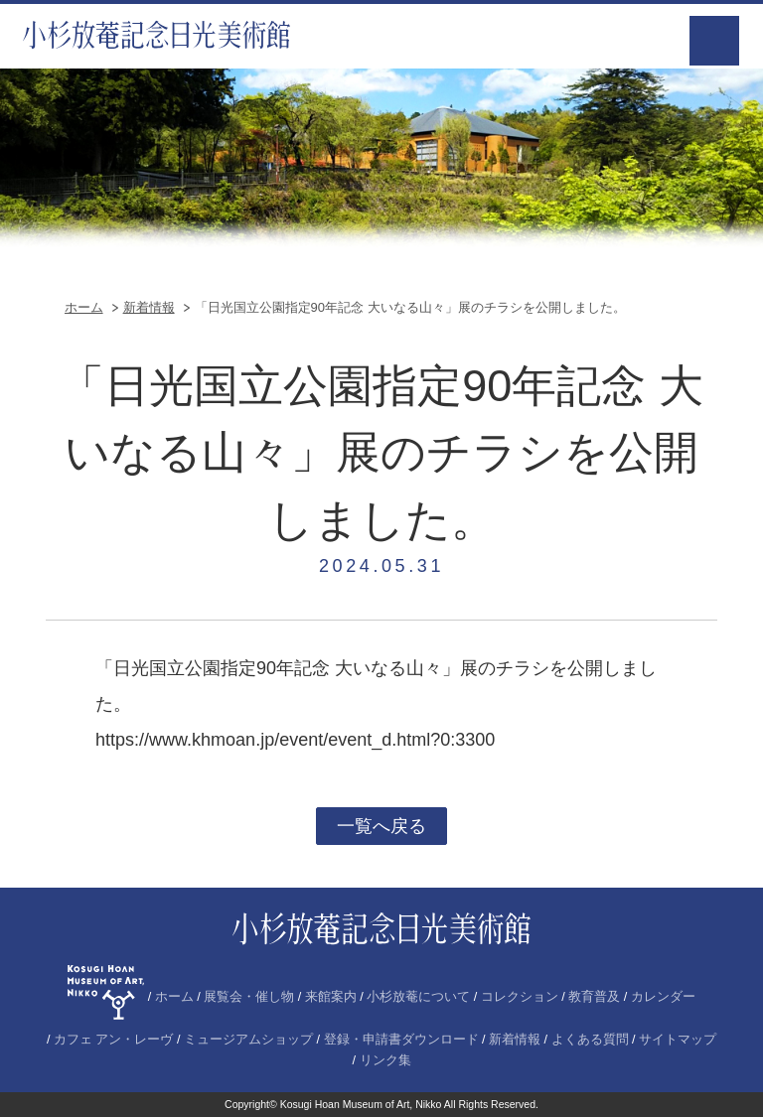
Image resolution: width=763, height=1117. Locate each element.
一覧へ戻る (381, 826)
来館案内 (331, 997)
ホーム (84, 307)
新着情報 (149, 307)
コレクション (519, 997)
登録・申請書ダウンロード (401, 1040)
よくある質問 (590, 1040)
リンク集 (385, 1060)
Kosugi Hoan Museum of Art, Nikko (361, 1104)
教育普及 (594, 997)
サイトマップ (677, 1040)
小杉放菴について (418, 997)
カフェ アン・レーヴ (114, 1040)
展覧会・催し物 (249, 997)
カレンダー (663, 997)
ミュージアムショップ (248, 1040)
